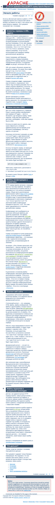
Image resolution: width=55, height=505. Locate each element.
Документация (22, 9)
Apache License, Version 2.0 (22, 497)
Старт (11, 469)
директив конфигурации (13, 235)
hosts (30, 174)
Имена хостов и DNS (42, 26)
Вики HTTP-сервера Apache (21, 93)
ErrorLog (16, 409)
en (26, 16)
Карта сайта (50, 3)
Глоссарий (43, 3)
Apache (5, 9)
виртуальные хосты (21, 145)
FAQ (37, 3)
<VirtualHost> (11, 256)
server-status (20, 73)
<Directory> (19, 254)
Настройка (13, 468)
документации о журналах (14, 442)
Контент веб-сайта (41, 32)
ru (32, 16)
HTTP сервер (12, 9)
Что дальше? (40, 38)
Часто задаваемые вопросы (18, 471)
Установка (13, 466)
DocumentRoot (28, 308)
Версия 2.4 (31, 9)
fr (29, 16)
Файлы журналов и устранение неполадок (43, 34)
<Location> (28, 254)
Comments (39, 43)
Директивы (32, 3)
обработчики (10, 354)
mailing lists (27, 490)
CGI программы (19, 357)
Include (28, 216)
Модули (25, 501)
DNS (13, 176)
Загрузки (12, 464)
